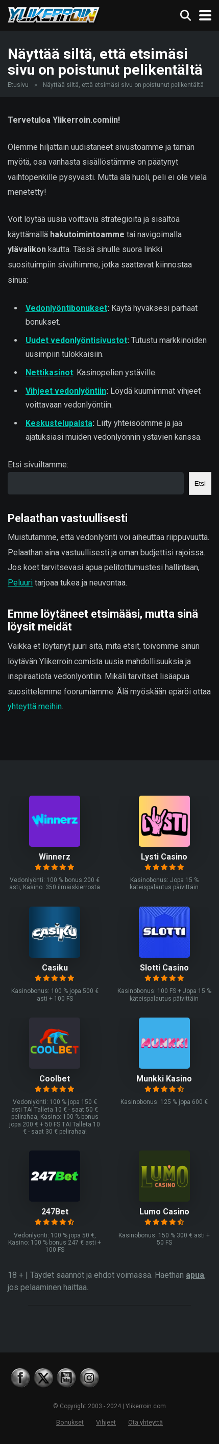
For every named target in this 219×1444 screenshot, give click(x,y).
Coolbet (54, 1079)
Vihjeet (106, 1422)
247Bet (54, 1211)
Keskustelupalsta (59, 423)
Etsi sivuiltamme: (38, 464)
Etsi (200, 483)
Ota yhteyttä (145, 1422)
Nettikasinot (49, 372)
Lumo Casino (164, 1211)
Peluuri (20, 583)
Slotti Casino (164, 968)
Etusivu (18, 84)
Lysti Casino (164, 857)
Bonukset (70, 1422)
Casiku (55, 968)
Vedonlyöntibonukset (66, 308)
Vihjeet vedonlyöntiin (66, 391)
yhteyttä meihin (35, 706)
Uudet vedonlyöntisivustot (76, 340)
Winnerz (54, 857)
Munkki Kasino (164, 1079)
